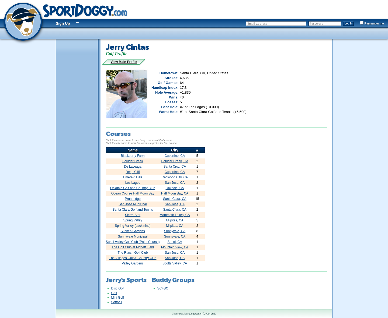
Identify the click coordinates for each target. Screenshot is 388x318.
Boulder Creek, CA (174, 161)
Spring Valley (132, 220)
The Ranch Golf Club (132, 253)
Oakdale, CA (175, 188)
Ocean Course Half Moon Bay (132, 193)
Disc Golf (117, 288)
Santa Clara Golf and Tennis (133, 209)
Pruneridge (133, 199)
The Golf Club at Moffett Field (133, 247)
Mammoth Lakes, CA (175, 215)
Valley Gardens (133, 263)
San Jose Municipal (133, 204)
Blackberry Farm (132, 156)
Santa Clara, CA (174, 199)
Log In (348, 23)
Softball (116, 302)
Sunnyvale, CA (174, 231)
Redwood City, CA (175, 177)
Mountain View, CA (174, 247)
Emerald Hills (132, 177)
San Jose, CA (175, 183)
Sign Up (63, 23)
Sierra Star (132, 215)
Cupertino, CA (175, 156)
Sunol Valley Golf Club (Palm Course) (133, 242)
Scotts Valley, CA (174, 263)
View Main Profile (124, 62)
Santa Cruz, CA (175, 166)
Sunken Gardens (132, 231)
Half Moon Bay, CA (174, 193)
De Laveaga (132, 166)
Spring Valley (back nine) (133, 226)
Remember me (372, 23)
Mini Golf (117, 297)
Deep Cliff (133, 172)
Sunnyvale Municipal (132, 236)
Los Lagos (132, 183)
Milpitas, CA (174, 220)
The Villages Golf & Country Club (133, 258)
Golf (114, 293)
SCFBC (162, 288)
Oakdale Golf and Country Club (132, 188)
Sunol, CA (175, 242)
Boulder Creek (132, 161)
